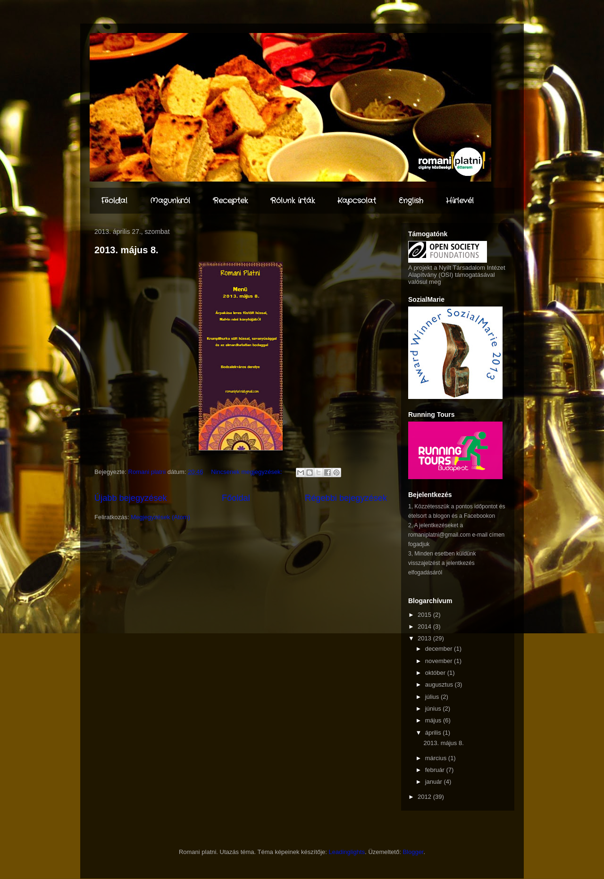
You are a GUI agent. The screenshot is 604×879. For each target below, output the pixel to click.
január (434, 781)
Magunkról (170, 200)
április (434, 732)
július (433, 696)
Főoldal (114, 200)
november (439, 660)
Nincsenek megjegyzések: (247, 471)
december (439, 648)
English (411, 200)
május (434, 720)
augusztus (440, 684)
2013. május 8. (126, 250)
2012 (425, 796)
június (434, 708)
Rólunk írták (292, 200)
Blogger (413, 851)
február (435, 769)
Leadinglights (347, 851)
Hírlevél (460, 200)
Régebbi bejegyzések (346, 498)
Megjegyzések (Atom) (160, 517)
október (436, 672)
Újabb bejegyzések (130, 498)
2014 (425, 626)
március (436, 758)
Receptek (230, 200)
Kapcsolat (356, 200)
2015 (425, 614)
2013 (425, 638)
